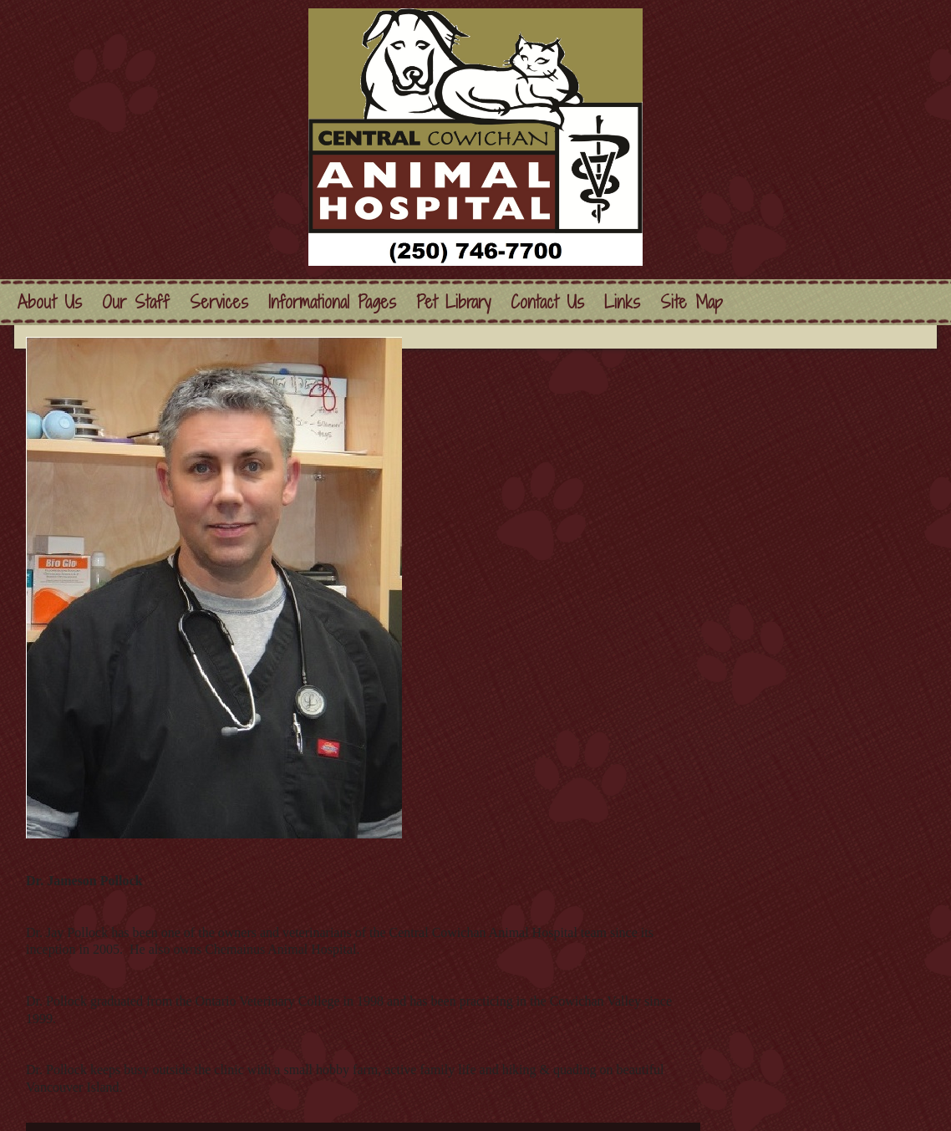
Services (219, 302)
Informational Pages (332, 302)
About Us (50, 302)
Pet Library (453, 302)
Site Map (691, 302)
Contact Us (547, 302)
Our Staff (136, 302)
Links (622, 302)
